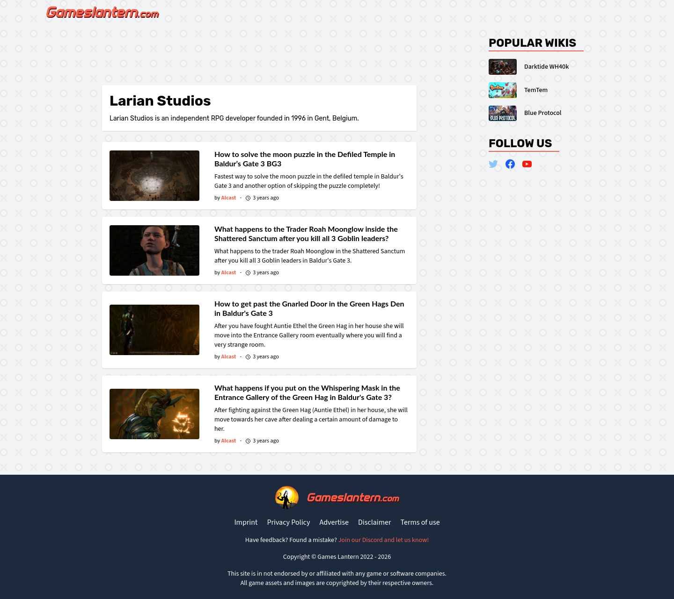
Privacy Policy (288, 522)
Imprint (245, 522)
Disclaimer (374, 522)
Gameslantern (352, 497)
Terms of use (420, 522)
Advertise (333, 522)
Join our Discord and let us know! (383, 540)
